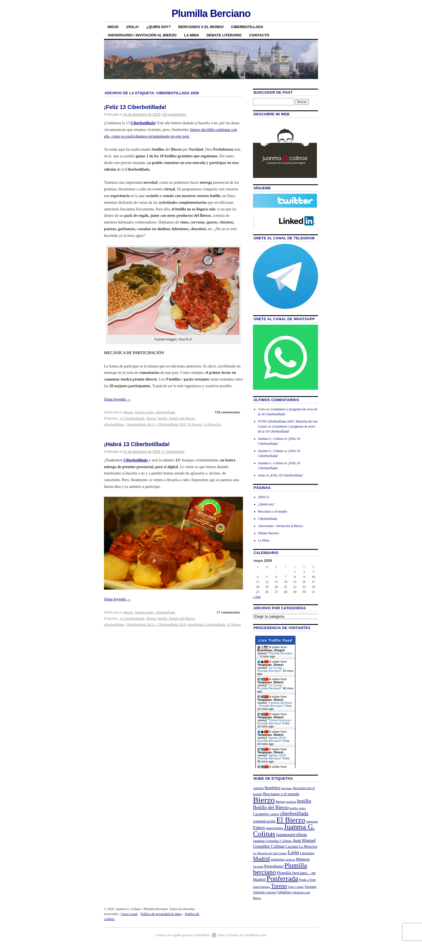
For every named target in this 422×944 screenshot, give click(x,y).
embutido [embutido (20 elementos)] (312, 821)
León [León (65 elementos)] (293, 852)
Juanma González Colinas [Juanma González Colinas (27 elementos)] (272, 841)
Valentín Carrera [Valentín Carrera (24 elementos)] (264, 892)
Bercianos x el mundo (201, 27)
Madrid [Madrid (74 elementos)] (261, 859)
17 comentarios (173, 452)
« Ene (257, 597)
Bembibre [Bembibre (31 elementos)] (272, 788)
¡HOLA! (132, 27)
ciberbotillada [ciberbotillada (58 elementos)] (294, 813)
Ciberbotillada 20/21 (140, 424)
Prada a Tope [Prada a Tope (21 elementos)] (307, 880)
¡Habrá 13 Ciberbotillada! (137, 444)
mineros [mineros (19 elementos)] (290, 859)
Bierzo (128, 412)
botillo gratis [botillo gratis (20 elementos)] (297, 808)
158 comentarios (174, 114)
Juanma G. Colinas (270, 439)
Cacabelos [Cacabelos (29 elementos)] (261, 814)
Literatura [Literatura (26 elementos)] (307, 853)
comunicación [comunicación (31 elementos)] (264, 821)
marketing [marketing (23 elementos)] (277, 859)
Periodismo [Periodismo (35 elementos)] (274, 866)
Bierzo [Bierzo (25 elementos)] (280, 802)
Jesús (261, 475)
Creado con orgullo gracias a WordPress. (183, 935)
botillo (162, 418)
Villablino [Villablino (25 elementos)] (284, 892)
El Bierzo (195, 424)
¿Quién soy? (158, 27)
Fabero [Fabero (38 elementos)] (259, 827)
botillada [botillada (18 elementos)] (291, 801)
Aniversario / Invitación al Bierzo (142, 35)
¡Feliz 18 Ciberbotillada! (286, 475)
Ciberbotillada (247, 27)
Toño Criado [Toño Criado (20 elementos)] (296, 886)
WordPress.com (255, 935)
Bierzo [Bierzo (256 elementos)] (264, 800)
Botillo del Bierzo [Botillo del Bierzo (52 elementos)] (271, 807)
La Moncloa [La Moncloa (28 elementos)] (308, 846)
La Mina (191, 35)
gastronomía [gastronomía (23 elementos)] (274, 828)
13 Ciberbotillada (132, 418)
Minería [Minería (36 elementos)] (303, 859)
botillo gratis (144, 412)
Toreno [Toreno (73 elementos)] (279, 886)
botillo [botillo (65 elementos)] (304, 801)
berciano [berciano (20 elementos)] (286, 788)
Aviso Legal (129, 914)
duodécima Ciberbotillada (206, 624)
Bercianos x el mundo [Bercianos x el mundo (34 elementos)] (281, 794)
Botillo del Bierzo (182, 418)
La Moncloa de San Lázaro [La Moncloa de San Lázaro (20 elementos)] (270, 853)
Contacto (259, 35)
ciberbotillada (165, 412)
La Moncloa (212, 424)
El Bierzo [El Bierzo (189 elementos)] (290, 820)
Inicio (113, 27)
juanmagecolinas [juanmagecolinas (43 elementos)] (291, 834)
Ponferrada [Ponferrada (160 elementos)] (282, 879)
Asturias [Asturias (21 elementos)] (258, 788)
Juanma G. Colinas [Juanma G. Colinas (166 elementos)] (284, 830)
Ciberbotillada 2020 (171, 424)
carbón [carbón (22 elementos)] (274, 814)
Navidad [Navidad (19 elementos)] (258, 866)
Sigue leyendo (117, 399)
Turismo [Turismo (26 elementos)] (310, 887)
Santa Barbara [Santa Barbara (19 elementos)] (261, 886)
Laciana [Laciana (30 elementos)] (292, 846)
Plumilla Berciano (211, 13)
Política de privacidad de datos (161, 914)
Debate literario (224, 35)
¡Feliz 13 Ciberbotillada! (135, 107)
